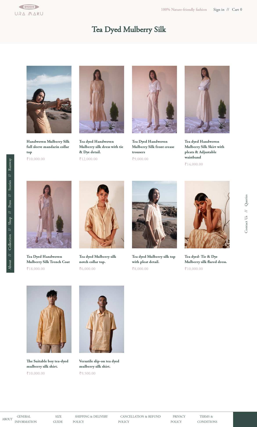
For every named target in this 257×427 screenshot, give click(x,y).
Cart (237, 10)
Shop (10, 221)
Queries (246, 200)
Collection (10, 242)
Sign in (218, 10)
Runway (10, 164)
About (10, 264)
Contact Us (246, 224)
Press (10, 204)
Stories (10, 185)
